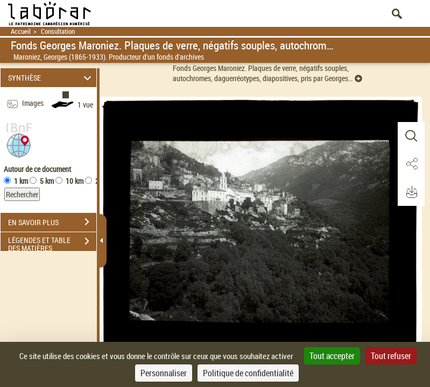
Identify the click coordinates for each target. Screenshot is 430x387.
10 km (74, 181)
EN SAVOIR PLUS (52, 222)
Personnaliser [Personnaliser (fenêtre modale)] (163, 373)
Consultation (58, 31)
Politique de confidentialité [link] (248, 373)
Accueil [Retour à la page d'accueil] (21, 31)
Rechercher (22, 194)
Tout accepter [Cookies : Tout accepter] (332, 356)
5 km (47, 181)
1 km (21, 181)
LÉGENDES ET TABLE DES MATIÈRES (52, 242)
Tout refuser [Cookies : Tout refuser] (391, 356)
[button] (18, 144)
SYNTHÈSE (51, 77)
